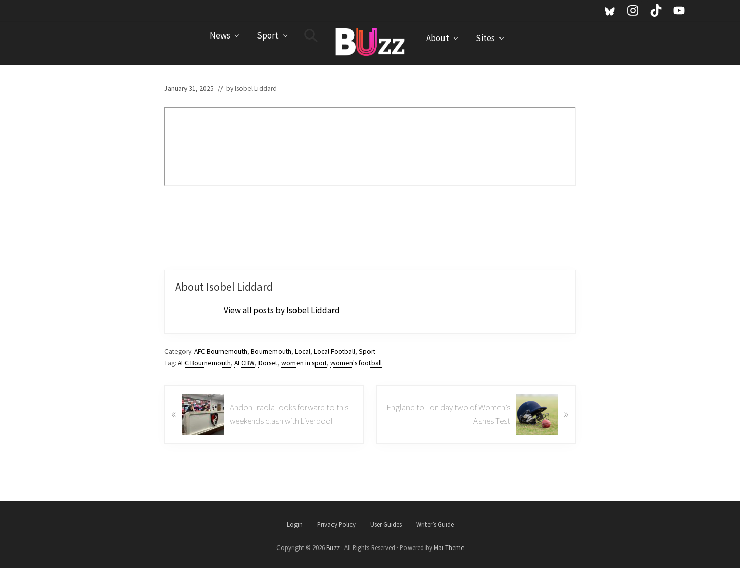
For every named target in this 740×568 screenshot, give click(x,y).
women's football (356, 362)
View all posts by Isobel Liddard (282, 310)
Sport (367, 351)
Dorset (268, 362)
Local (302, 351)
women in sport (304, 362)
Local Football (334, 351)
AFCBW (244, 362)
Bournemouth (271, 351)
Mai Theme (449, 547)
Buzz (333, 547)
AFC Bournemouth (220, 351)
